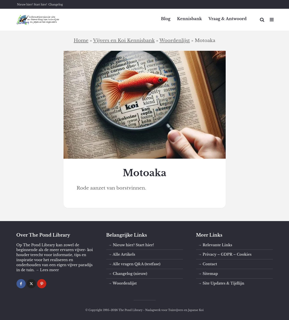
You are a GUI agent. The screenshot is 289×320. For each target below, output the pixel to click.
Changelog (55, 4)
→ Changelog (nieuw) (127, 273)
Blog (165, 18)
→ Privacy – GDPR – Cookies (225, 254)
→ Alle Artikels (121, 254)
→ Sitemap (208, 273)
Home (81, 40)
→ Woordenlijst (122, 283)
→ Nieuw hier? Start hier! (131, 245)
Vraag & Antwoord (228, 18)
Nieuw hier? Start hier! (32, 4)
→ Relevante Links (215, 245)
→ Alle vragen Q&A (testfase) (134, 264)
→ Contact (207, 264)
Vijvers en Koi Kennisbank (124, 40)
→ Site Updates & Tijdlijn (221, 283)
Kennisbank (189, 18)
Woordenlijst (175, 40)
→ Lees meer (47, 270)
